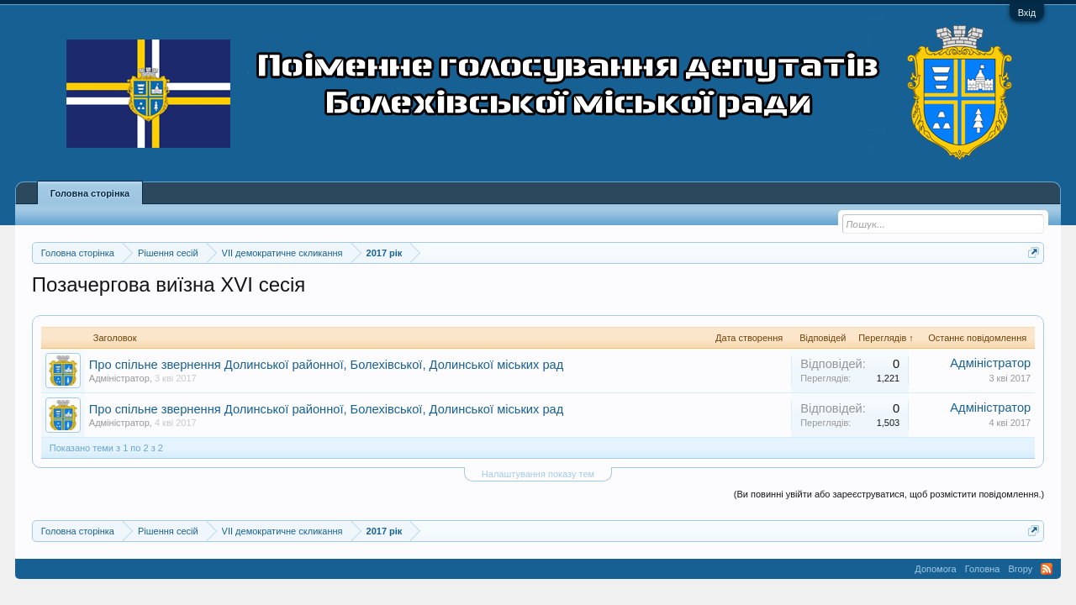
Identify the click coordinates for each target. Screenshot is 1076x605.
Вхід (1027, 13)
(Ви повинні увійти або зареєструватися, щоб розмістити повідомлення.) (889, 494)
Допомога (935, 569)
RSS (1046, 569)
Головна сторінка (89, 193)
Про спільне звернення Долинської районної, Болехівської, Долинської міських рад (326, 364)
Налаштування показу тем (538, 474)
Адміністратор (119, 378)
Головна (982, 569)
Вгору (1020, 569)
